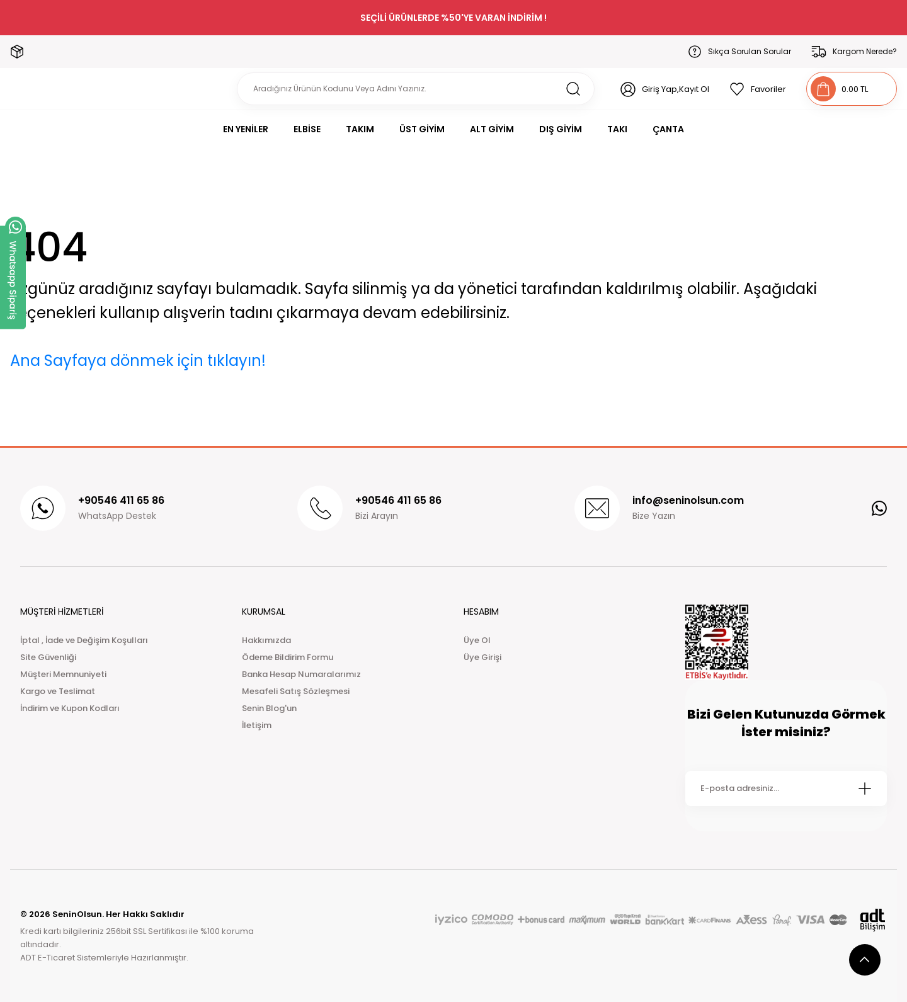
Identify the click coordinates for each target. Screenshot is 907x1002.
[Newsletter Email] (786, 788)
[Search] (416, 88)
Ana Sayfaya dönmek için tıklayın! (138, 360)
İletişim (256, 725)
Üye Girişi (482, 657)
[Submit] (865, 788)
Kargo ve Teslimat (57, 691)
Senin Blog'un (269, 708)
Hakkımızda (266, 640)
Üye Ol (477, 640)
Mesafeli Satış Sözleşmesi (296, 691)
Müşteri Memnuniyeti (63, 674)
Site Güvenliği (48, 657)
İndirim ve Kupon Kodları (70, 708)
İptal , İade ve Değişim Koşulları (84, 640)
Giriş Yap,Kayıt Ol (675, 89)
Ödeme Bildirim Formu (287, 657)
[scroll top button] (865, 960)
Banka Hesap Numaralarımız (301, 674)
